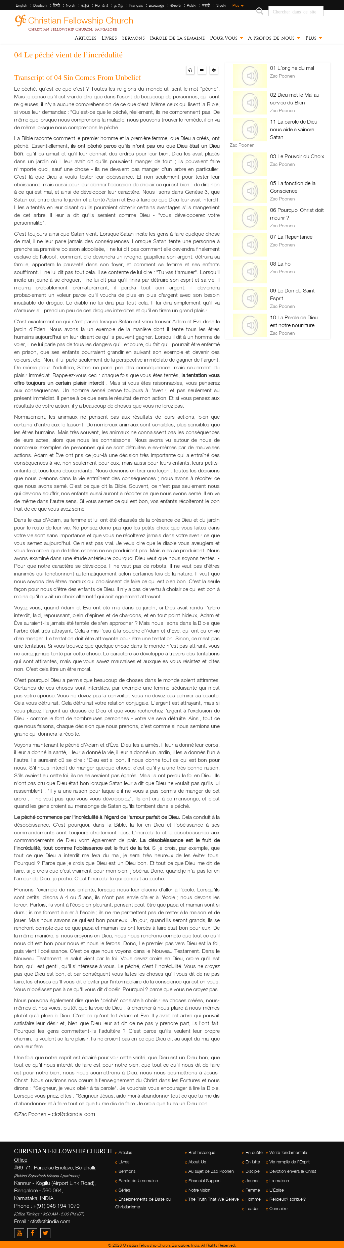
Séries (124, 1190)
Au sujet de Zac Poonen (211, 1171)
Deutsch (40, 5)
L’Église (276, 1190)
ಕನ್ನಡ (85, 5)
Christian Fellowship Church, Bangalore (72, 29)
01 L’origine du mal (292, 67)
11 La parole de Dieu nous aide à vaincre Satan (293, 129)
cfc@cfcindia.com (73, 1113)
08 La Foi (281, 263)
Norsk (70, 5)
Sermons (133, 38)
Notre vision (199, 1190)
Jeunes (252, 1180)
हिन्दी (56, 5)
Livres (109, 38)
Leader (252, 1208)
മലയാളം (156, 5)
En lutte (253, 1161)
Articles (85, 38)
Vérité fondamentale (288, 1152)
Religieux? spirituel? (287, 1199)
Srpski (221, 5)
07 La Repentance (291, 236)
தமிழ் (118, 5)
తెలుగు (175, 5)
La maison (279, 1180)
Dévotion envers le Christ (292, 1171)
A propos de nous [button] (274, 38)
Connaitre (278, 1208)
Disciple (253, 1171)
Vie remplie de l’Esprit (289, 1161)
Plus (238, 5)
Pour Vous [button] (226, 38)
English (21, 5)
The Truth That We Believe (213, 1199)
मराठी (206, 5)
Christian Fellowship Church (80, 19)
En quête (254, 1152)
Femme (253, 1190)
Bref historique (201, 1152)
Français (136, 5)
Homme (253, 1199)
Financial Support (204, 1180)
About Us (197, 1161)
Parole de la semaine (177, 38)
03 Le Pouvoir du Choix (297, 156)
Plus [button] (313, 38)
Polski (191, 5)
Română (101, 5)
